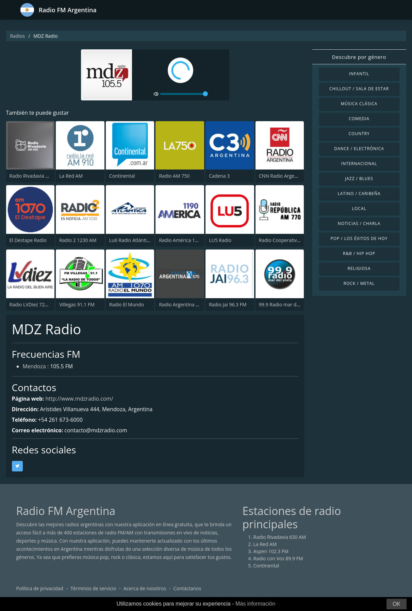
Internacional (359, 163)
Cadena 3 (219, 176)
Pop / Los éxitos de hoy (359, 238)
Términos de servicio (93, 588)
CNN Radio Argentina (282, 176)
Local (359, 208)
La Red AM (71, 176)
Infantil (359, 74)
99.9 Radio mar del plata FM (290, 304)
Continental (122, 176)
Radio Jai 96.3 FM (227, 304)
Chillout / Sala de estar (359, 89)
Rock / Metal (359, 283)
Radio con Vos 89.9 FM (278, 559)
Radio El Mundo (126, 304)
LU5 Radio (220, 240)
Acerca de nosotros (144, 588)
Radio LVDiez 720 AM (33, 304)
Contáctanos (187, 588)
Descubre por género (359, 56)
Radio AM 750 (174, 176)
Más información (255, 604)
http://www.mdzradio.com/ (80, 398)
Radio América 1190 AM (185, 240)
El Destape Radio (28, 240)
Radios (17, 36)
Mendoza (34, 367)
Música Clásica (359, 104)
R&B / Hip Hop (359, 253)
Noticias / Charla (359, 223)
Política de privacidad (39, 588)
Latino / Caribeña (358, 193)
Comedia (359, 119)
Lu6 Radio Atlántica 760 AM (139, 240)
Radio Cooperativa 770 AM (288, 240)
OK (396, 604)
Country (358, 133)
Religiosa (359, 268)
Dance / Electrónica (359, 148)
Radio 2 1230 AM (77, 240)
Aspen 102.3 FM (271, 551)
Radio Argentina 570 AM (185, 304)
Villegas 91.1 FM (77, 304)
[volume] (184, 94)
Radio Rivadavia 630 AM (36, 176)
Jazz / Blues (359, 178)
